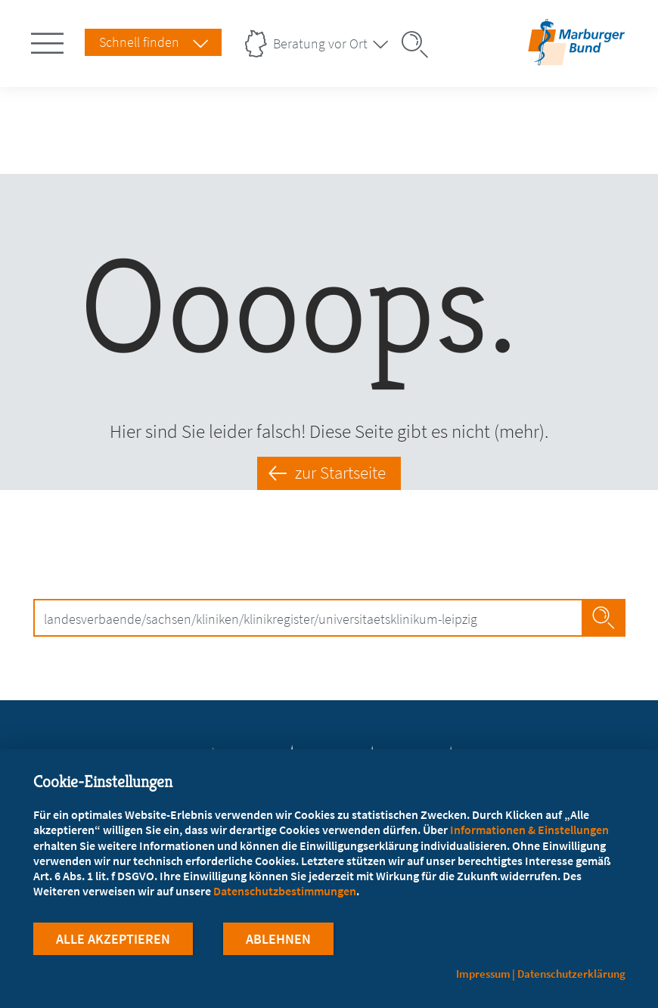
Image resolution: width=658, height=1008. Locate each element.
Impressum (483, 973)
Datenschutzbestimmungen (284, 890)
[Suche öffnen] (420, 45)
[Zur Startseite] (576, 55)
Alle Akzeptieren (113, 939)
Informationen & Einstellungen (529, 829)
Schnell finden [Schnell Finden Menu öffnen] (139, 42)
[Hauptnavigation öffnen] (50, 40)
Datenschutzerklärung (571, 973)
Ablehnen (278, 939)
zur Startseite (340, 472)
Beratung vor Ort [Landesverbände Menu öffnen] (320, 43)
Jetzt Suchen (603, 618)
